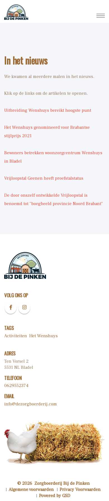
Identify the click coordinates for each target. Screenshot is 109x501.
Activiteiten (15, 336)
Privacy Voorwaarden (80, 489)
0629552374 (16, 385)
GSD (66, 495)
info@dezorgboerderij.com (30, 404)
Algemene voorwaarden (31, 489)
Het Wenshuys (43, 336)
